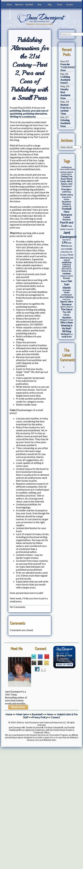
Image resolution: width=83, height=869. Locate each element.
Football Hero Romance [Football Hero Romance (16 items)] (66, 211)
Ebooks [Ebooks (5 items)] (63, 195)
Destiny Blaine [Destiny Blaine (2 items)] (66, 174)
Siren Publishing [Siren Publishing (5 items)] (66, 297)
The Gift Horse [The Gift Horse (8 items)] (66, 313)
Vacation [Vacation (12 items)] (66, 317)
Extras (59, 4)
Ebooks (26, 110)
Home (9, 4)
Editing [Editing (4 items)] (70, 195)
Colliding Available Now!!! (65, 79)
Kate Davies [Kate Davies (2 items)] (66, 240)
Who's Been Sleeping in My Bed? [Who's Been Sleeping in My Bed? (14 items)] (66, 325)
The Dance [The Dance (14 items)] (66, 309)
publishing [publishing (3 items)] (66, 265)
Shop (39, 4)
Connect (69, 4)
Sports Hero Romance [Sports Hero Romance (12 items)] (66, 303)
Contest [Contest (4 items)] (69, 172)
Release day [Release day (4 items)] (66, 271)
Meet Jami (19, 4)
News (50, 714)
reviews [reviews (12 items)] (66, 273)
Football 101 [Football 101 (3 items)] (66, 206)
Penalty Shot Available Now (65, 94)
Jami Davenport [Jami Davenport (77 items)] (68, 234)
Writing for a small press (23, 116)
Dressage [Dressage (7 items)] (65, 189)
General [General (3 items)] (69, 229)
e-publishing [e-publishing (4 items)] (67, 190)
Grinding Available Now (65, 123)
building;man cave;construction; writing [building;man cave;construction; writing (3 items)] (67, 169)
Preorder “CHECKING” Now (67, 67)
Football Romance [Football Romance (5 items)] (66, 218)
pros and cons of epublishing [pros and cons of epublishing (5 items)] (67, 260)
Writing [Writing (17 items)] (66, 331)
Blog (49, 4)
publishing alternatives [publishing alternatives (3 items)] (66, 268)
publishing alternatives (35, 113)
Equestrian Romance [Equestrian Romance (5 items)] (66, 203)
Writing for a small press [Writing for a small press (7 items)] (66, 335)
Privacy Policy (39, 717)
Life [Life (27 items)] (64, 242)
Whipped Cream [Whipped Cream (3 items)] (66, 320)
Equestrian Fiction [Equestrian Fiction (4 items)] (66, 198)
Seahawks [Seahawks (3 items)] (66, 290)
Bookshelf (29, 4)
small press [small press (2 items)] (66, 299)
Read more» (18, 707)
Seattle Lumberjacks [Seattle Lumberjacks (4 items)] (66, 293)
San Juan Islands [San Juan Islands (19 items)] (67, 284)
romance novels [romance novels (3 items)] (66, 276)
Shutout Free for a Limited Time (65, 109)
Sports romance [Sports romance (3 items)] (66, 307)
